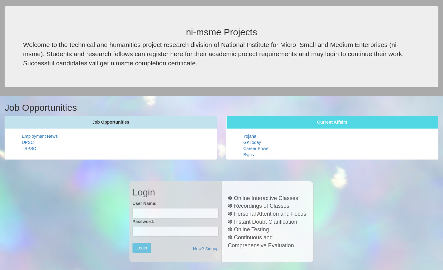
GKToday (252, 142)
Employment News (40, 136)
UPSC (28, 142)
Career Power (256, 148)
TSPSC (29, 148)
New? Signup (206, 248)
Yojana (249, 136)
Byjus (248, 154)
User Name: (144, 203)
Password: (143, 221)
